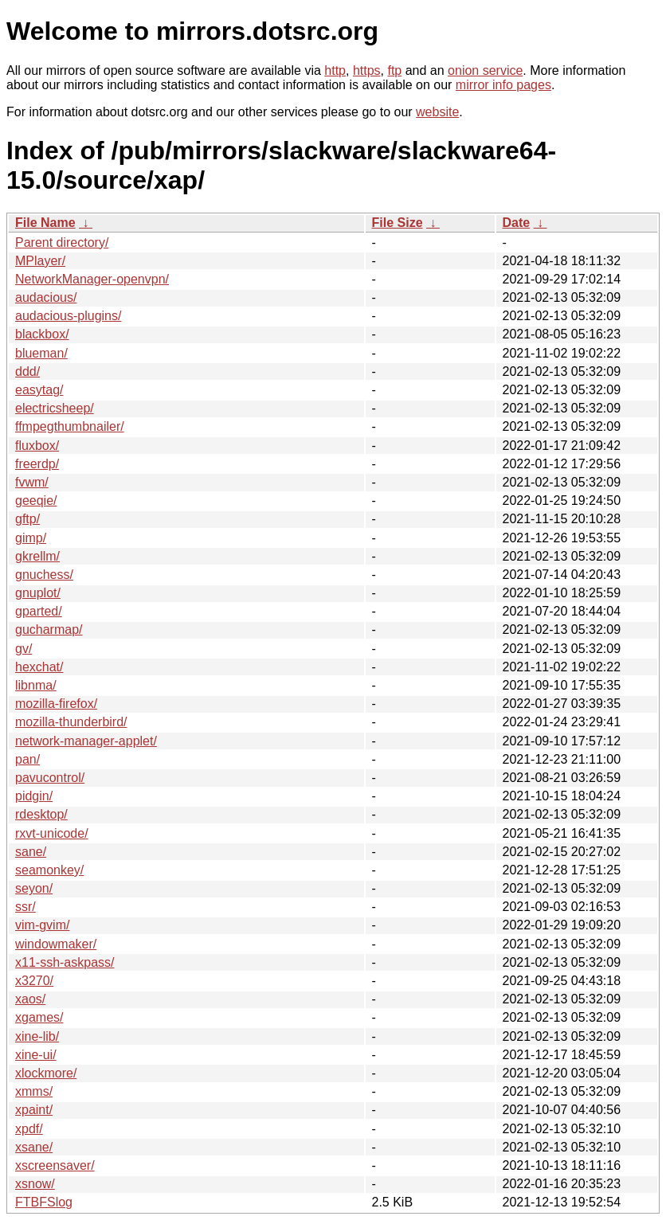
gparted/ (38, 611)
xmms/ (34, 1091)
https (367, 70)
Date (517, 222)
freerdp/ (37, 464)
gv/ (23, 648)
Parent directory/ (61, 242)
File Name (45, 222)
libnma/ (36, 685)
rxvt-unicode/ (51, 833)
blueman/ (41, 353)
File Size (397, 222)
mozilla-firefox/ (56, 703)
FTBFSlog (43, 1202)
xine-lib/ (37, 1036)
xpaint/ (34, 1109)
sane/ (30, 851)
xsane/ (34, 1147)
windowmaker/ (55, 944)
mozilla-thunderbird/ (71, 722)
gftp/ (27, 519)
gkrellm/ (37, 556)
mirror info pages (503, 85)
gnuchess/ (44, 574)
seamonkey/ (49, 870)
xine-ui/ (36, 1055)
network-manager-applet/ (86, 741)
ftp (394, 70)
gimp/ (30, 538)
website (437, 112)
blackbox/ (42, 334)
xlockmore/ (45, 1073)
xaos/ (30, 999)
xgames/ (39, 1017)
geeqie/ (36, 500)
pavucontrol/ (49, 777)
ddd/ (27, 371)
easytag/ (39, 390)
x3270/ (34, 980)
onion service (485, 70)
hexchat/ (39, 667)
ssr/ (25, 906)
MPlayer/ (40, 261)
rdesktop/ (41, 814)
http (335, 70)
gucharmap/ (49, 629)
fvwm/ (32, 482)
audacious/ (45, 297)
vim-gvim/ (42, 925)
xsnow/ (35, 1184)
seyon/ (34, 888)
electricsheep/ (54, 408)
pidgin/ (34, 796)
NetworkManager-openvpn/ (92, 279)
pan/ (27, 759)
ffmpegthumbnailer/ (69, 426)
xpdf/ (29, 1129)
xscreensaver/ (55, 1165)
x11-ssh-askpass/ (65, 962)
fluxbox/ (37, 445)
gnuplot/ (38, 593)
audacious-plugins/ (68, 316)
